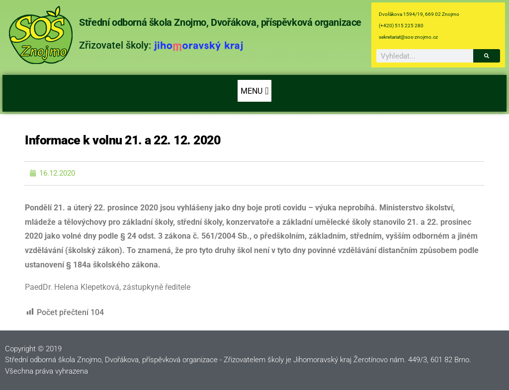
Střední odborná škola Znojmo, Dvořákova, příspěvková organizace (220, 22)
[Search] (486, 56)
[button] (254, 91)
